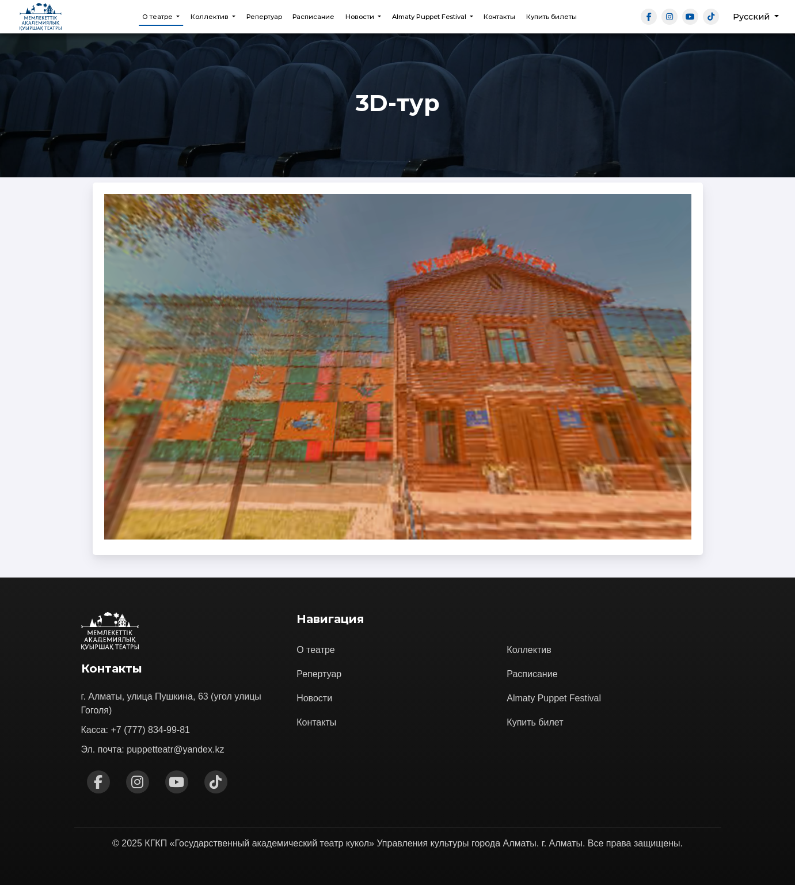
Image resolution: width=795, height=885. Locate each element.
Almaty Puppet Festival (554, 698)
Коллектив (529, 650)
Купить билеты (551, 17)
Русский (752, 17)
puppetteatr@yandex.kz (175, 749)
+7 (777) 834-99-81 (150, 730)
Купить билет (535, 722)
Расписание (313, 17)
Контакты (499, 17)
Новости (314, 698)
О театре (315, 650)
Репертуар (264, 17)
